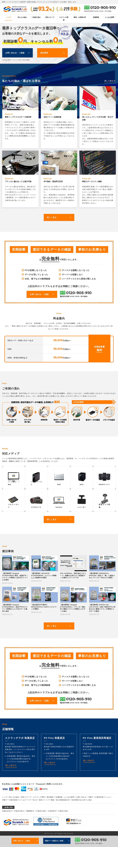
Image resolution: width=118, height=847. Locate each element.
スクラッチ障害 (63, 18)
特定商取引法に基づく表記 (82, 800)
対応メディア (50, 17)
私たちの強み (22, 17)
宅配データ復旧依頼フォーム (99, 797)
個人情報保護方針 (63, 800)
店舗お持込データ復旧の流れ (13, 811)
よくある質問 (109, 17)
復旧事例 (52, 53)
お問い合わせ (81, 797)
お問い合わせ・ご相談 (17, 53)
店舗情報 (96, 17)
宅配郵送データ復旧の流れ (36, 811)
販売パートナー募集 (46, 800)
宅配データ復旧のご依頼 (57, 841)
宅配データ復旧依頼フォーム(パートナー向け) (19, 800)
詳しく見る (110, 81)
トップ (8, 17)
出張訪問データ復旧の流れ (58, 811)
